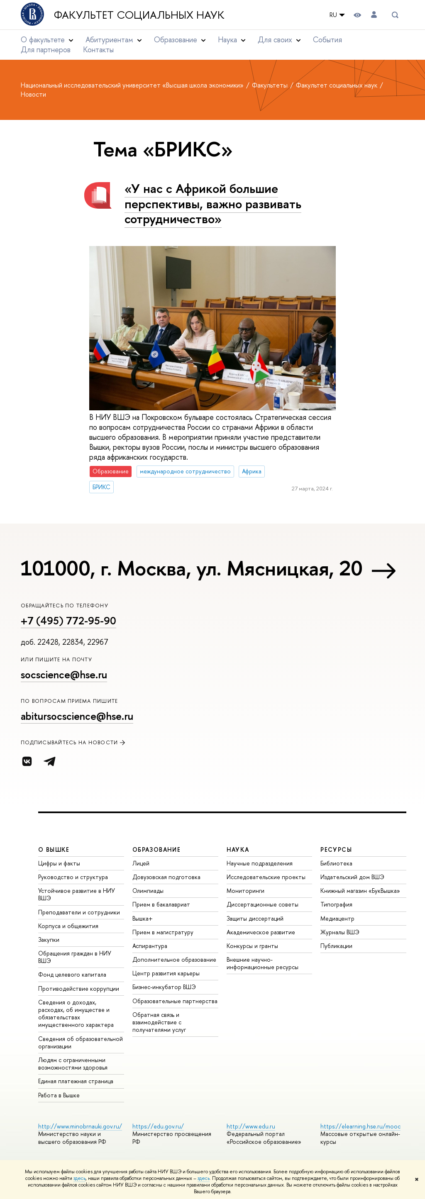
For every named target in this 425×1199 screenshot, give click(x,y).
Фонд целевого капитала (72, 974)
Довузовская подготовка (166, 877)
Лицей (140, 863)
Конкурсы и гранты (252, 946)
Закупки (48, 939)
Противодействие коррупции (78, 988)
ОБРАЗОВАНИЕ (156, 849)
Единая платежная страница (75, 1081)
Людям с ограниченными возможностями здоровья (72, 1063)
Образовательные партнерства (174, 1001)
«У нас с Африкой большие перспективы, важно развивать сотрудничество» (213, 203)
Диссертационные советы (262, 904)
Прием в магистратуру (162, 932)
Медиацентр (337, 918)
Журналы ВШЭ (339, 932)
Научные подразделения (260, 863)
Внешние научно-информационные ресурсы (262, 963)
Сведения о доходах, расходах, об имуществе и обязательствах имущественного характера (76, 1013)
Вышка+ (142, 918)
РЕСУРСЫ (336, 849)
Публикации (336, 946)
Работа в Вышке (59, 1095)
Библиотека (336, 863)
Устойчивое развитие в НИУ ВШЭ (76, 894)
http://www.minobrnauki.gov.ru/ (80, 1126)
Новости (33, 94)
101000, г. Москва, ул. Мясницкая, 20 (191, 568)
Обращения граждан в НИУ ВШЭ (74, 957)
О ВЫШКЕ (54, 849)
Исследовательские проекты (266, 877)
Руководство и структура (73, 877)
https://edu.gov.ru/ (158, 1126)
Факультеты (270, 85)
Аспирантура (149, 946)
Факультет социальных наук (139, 15)
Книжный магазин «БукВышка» (360, 890)
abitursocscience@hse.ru (77, 716)
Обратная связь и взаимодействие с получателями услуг (159, 1022)
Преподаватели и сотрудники (79, 912)
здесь (79, 1178)
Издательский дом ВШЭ (352, 877)
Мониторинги (245, 890)
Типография (336, 904)
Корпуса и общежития (68, 926)
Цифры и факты (59, 863)
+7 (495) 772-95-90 (68, 621)
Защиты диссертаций (255, 918)
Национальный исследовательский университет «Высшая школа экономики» (133, 85)
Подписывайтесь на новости (74, 742)
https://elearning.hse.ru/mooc (360, 1126)
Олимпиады (148, 890)
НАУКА (238, 849)
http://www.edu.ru (251, 1126)
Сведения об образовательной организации (80, 1042)
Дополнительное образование (174, 959)
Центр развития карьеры (166, 973)
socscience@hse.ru (64, 675)
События (327, 39)
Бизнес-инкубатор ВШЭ (164, 987)
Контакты (98, 49)
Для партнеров (46, 49)
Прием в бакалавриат (161, 904)
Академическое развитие (261, 932)
